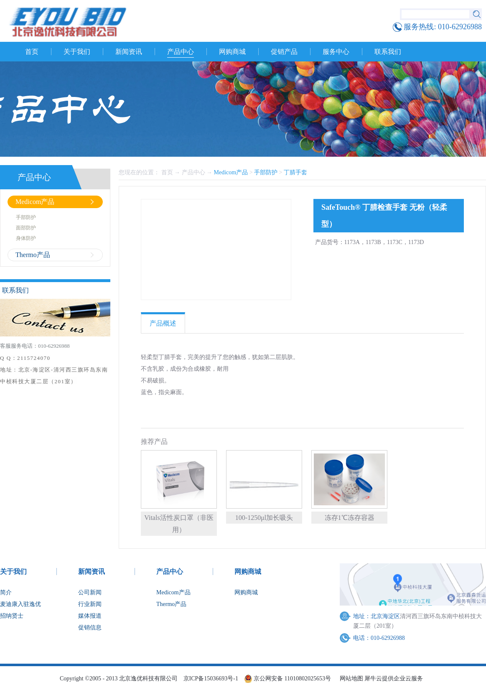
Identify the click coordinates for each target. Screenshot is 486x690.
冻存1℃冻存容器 (349, 517)
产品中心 (193, 172)
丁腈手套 (295, 172)
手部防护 (265, 172)
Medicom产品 (231, 172)
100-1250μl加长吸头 (264, 517)
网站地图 (350, 678)
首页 (31, 51)
